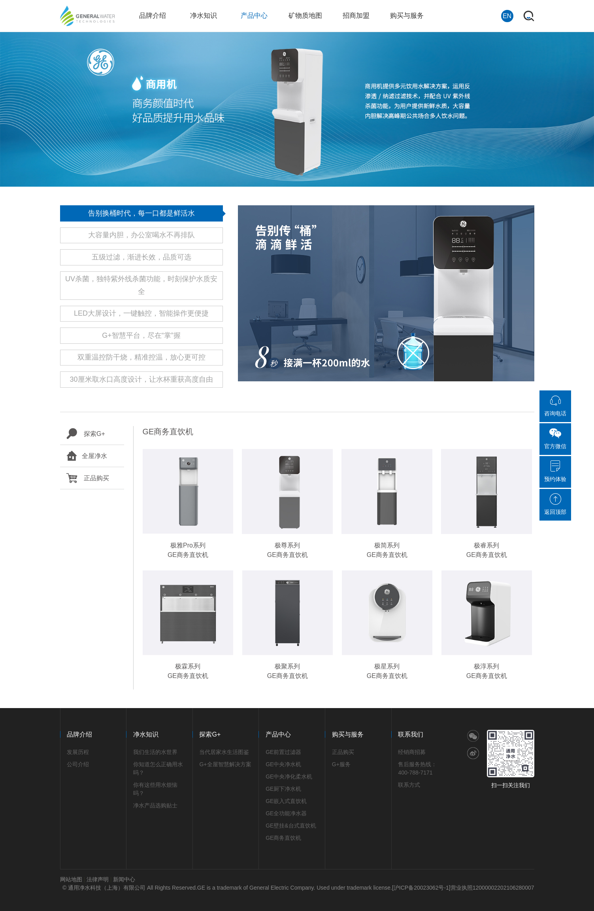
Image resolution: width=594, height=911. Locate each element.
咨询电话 (555, 405)
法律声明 (98, 879)
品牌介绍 (152, 15)
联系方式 (409, 785)
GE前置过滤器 (283, 752)
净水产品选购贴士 (155, 805)
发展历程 (78, 752)
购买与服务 (407, 15)
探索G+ (85, 433)
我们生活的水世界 (155, 752)
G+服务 (341, 764)
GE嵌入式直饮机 (286, 801)
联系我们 (410, 734)
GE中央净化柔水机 (289, 776)
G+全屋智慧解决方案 (225, 764)
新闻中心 (124, 879)
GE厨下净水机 (283, 789)
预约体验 (555, 471)
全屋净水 (86, 456)
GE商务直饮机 (283, 838)
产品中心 (254, 15)
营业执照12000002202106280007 (492, 887)
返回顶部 (555, 504)
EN (507, 16)
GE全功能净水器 (286, 813)
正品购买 (87, 478)
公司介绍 (78, 764)
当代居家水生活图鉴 (224, 752)
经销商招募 (412, 752)
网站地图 (71, 879)
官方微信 (555, 438)
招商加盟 (356, 15)
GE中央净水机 (283, 764)
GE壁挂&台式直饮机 (291, 825)
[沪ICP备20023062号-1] (421, 887)
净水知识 (203, 15)
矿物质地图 (305, 15)
